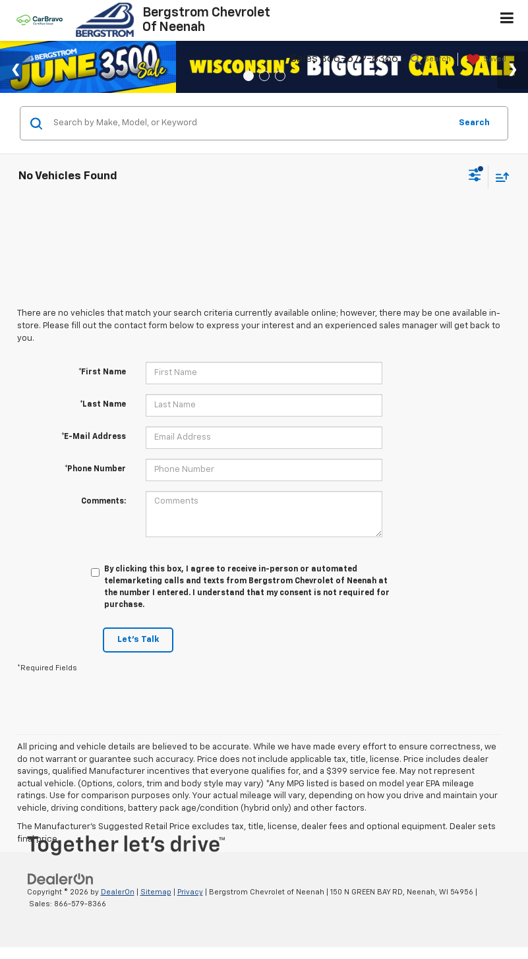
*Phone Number (95, 469)
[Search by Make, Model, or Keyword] (250, 123)
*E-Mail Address (93, 437)
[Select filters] (475, 176)
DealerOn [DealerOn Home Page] (117, 892)
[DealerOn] (60, 879)
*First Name (102, 372)
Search (474, 123)
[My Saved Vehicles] (484, 60)
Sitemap (155, 892)
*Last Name (103, 405)
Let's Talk (138, 639)
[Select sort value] (499, 177)
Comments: (103, 502)
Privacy (190, 892)
